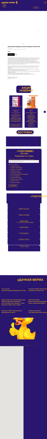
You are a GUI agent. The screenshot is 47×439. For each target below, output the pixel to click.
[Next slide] (45, 112)
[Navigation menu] (45, 2)
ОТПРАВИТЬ (13, 186)
